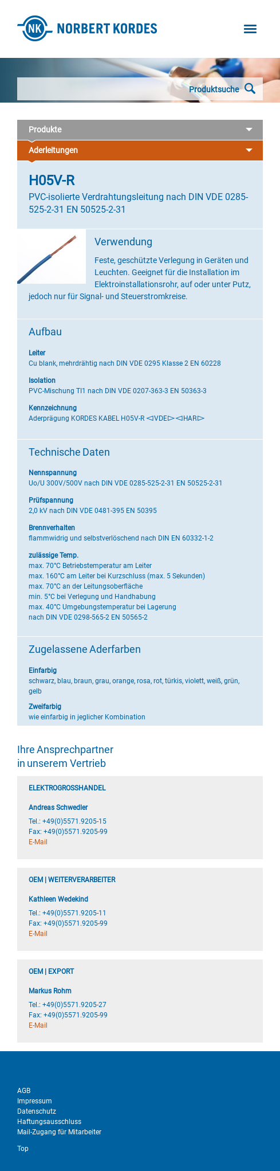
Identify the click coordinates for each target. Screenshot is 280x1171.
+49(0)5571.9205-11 (74, 913)
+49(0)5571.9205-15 (74, 821)
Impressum (34, 1101)
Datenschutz (36, 1111)
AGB (23, 1091)
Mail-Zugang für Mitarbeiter (59, 1132)
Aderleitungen (140, 151)
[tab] (140, 130)
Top (23, 1149)
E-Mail (38, 842)
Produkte (140, 130)
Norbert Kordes (87, 28)
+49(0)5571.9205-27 (74, 1005)
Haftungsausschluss (49, 1122)
